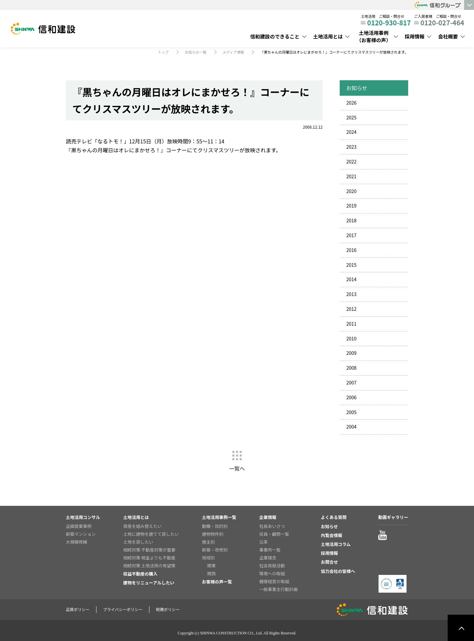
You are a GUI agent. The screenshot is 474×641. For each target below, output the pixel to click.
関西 (211, 573)
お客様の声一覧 (217, 582)
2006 (351, 397)
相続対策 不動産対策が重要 (149, 550)
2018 (351, 220)
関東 (211, 565)
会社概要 (448, 36)
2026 (351, 102)
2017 (351, 235)
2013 (351, 294)
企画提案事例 (79, 526)
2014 (351, 279)
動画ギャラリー (393, 517)
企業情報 (267, 517)
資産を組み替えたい (142, 526)
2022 (351, 161)
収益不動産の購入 (140, 574)
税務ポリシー (168, 609)
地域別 (208, 558)
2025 (351, 117)
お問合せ (329, 562)
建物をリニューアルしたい (148, 582)
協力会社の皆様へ (338, 571)
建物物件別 (212, 534)
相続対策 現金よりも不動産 (149, 558)
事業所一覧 (270, 550)
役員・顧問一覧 (274, 534)
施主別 (208, 542)
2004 (351, 426)
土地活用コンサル (83, 517)
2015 (351, 264)
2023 (351, 146)
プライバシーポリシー (123, 609)
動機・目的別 (214, 526)
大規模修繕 (76, 542)
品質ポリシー (78, 609)
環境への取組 (272, 573)
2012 (351, 309)
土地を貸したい (138, 542)
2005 (351, 412)
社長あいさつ (272, 526)
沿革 (263, 542)
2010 (351, 338)
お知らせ (329, 526)
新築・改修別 (214, 550)
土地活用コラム (336, 544)
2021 (351, 176)
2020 (351, 191)
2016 (351, 250)
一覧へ (237, 468)
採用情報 (414, 36)
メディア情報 (233, 52)
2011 (351, 323)
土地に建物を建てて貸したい (151, 534)
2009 (351, 353)
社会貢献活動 (272, 565)
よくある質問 (334, 517)
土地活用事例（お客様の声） (373, 36)
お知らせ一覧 (195, 52)
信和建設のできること (275, 36)
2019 (351, 205)
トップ (163, 52)
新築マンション (81, 534)
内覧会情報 (331, 535)
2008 (351, 367)
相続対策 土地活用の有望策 (149, 565)
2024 (351, 132)
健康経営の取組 (274, 581)
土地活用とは (328, 36)
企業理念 (267, 558)
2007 (351, 382)
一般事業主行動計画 (278, 589)
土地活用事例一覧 (219, 517)
